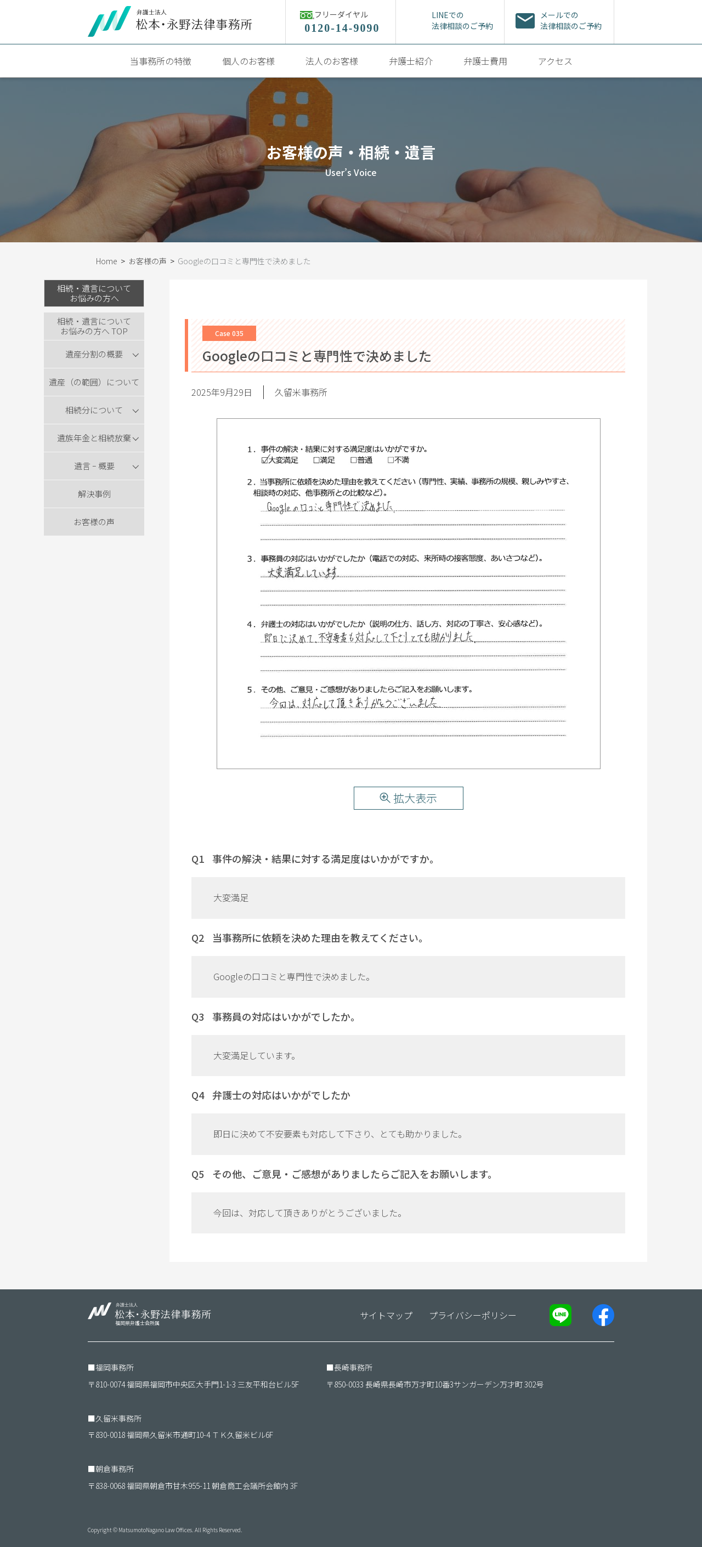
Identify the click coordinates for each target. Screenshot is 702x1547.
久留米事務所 (118, 1418)
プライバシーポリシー (473, 1315)
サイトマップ (386, 1315)
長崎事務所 (353, 1367)
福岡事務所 (114, 1367)
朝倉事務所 (114, 1468)
